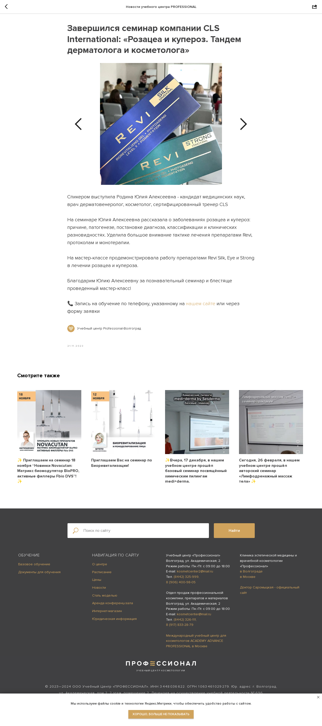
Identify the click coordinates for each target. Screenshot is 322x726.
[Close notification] (318, 697)
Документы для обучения (39, 573)
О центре (99, 565)
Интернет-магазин (107, 612)
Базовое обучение (34, 565)
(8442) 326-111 (185, 620)
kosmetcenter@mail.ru (194, 615)
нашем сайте (201, 304)
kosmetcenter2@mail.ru (195, 572)
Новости (99, 588)
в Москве (247, 578)
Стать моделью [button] (104, 596)
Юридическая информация (114, 619)
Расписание (102, 573)
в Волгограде (251, 572)
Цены (96, 581)
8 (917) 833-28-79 (179, 626)
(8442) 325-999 (186, 578)
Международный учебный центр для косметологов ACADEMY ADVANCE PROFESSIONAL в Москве (196, 641)
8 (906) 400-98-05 (181, 583)
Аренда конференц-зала (112, 604)
